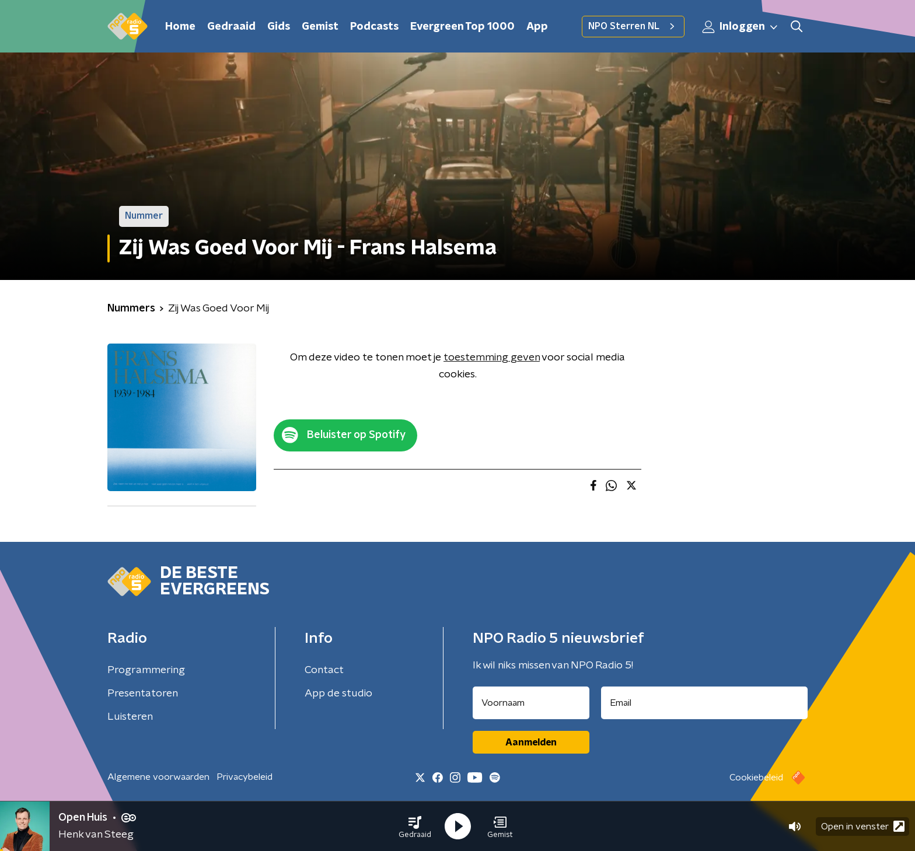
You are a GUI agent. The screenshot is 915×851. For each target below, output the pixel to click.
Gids (278, 27)
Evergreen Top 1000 (462, 27)
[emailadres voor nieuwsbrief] (704, 703)
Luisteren (130, 717)
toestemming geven (491, 357)
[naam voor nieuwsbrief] (531, 703)
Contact (324, 670)
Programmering (146, 670)
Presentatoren (142, 693)
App (537, 27)
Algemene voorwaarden (158, 777)
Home (180, 27)
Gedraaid (231, 27)
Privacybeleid (244, 777)
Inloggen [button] (740, 26)
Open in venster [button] (862, 826)
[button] (415, 826)
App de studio (338, 693)
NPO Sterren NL (633, 26)
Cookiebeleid (756, 777)
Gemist (320, 27)
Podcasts (374, 27)
